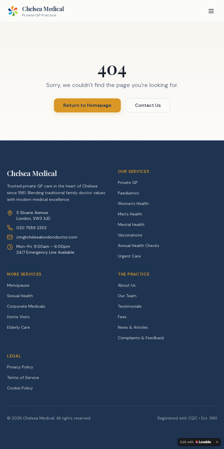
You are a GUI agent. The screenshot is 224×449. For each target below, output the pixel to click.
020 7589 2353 (31, 227)
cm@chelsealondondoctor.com (46, 237)
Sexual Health (20, 295)
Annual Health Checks (138, 245)
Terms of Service (23, 377)
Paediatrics (128, 193)
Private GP (128, 182)
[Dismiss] (217, 441)
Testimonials (130, 306)
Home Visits (18, 316)
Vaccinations (130, 235)
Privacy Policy (20, 367)
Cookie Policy (20, 388)
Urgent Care (129, 256)
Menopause (18, 285)
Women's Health (133, 203)
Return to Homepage (87, 105)
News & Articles (133, 327)
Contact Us (148, 105)
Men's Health (130, 214)
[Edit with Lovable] (195, 441)
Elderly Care (18, 327)
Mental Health (131, 224)
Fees (122, 316)
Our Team (127, 295)
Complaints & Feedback (141, 337)
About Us (127, 285)
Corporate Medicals (26, 306)
